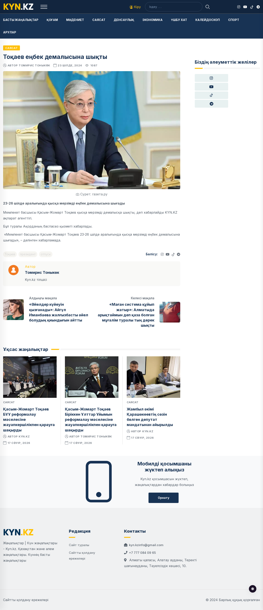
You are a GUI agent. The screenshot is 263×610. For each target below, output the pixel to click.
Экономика (152, 20)
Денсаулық (124, 20)
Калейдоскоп (207, 20)
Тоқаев (10, 254)
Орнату (163, 497)
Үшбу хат (179, 20)
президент (28, 254)
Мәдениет (75, 20)
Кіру (135, 7)
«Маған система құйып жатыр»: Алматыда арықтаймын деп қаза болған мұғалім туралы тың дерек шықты (126, 315)
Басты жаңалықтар (20, 20)
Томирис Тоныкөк (34, 65)
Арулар (9, 32)
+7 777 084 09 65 (142, 553)
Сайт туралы (79, 545)
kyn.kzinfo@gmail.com (146, 545)
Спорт (233, 20)
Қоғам (52, 20)
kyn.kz (24, 436)
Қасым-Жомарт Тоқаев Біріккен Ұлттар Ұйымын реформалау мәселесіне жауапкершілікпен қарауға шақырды (91, 419)
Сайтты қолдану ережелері (25, 600)
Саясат (98, 20)
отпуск (46, 254)
